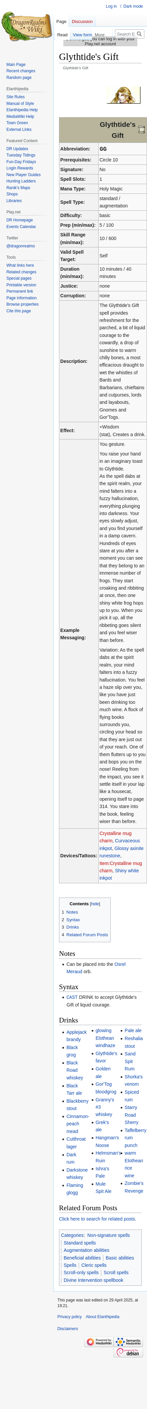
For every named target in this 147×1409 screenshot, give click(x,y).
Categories (72, 1235)
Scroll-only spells (81, 1272)
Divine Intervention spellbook (93, 1279)
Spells (70, 1265)
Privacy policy (69, 1316)
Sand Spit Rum (130, 1061)
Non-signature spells (108, 1235)
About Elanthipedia (102, 1316)
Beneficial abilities (82, 1257)
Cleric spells (93, 1265)
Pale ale (133, 1030)
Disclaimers (67, 1328)
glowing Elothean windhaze (105, 1037)
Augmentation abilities (86, 1250)
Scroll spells (116, 1272)
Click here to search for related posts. (97, 1218)
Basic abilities (120, 1257)
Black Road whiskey (74, 1070)
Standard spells (80, 1242)
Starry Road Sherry (131, 1114)
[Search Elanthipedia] (129, 34)
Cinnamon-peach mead (77, 1123)
